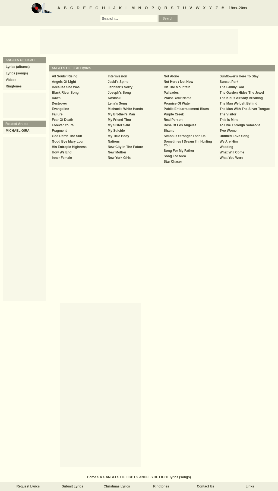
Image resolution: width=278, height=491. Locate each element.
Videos (11, 80)
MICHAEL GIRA (18, 131)
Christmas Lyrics (117, 486)
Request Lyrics (28, 486)
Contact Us (205, 486)
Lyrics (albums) (18, 67)
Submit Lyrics (72, 486)
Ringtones (14, 86)
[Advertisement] (139, 41)
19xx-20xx (238, 8)
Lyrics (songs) (17, 73)
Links (250, 486)
